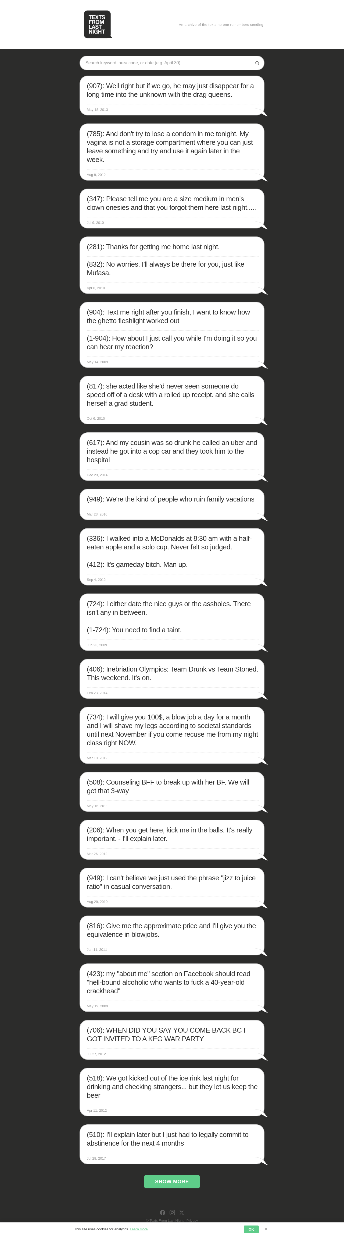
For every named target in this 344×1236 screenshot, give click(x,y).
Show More (172, 1181)
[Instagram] (172, 1212)
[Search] (257, 63)
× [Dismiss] (266, 1229)
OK (251, 1229)
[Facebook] (162, 1212)
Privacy (192, 1221)
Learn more (139, 1229)
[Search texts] (167, 63)
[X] (181, 1212)
